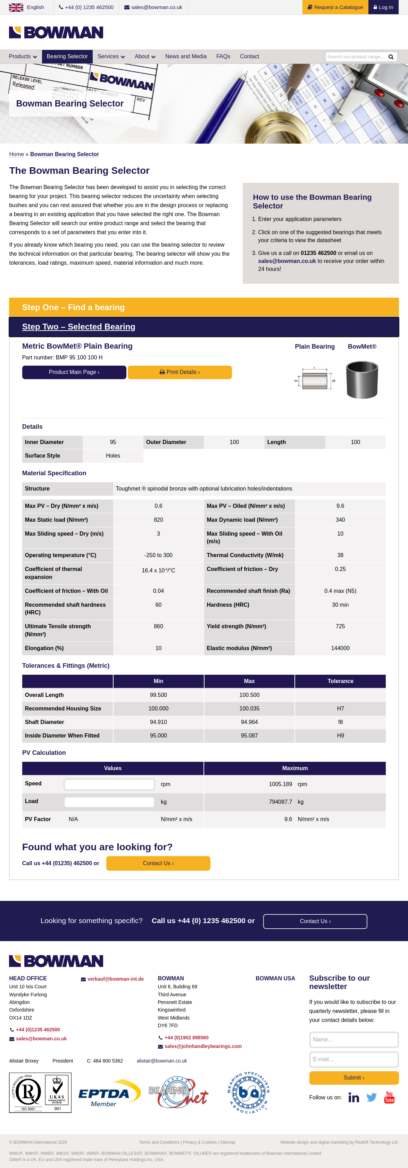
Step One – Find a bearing (73, 307)
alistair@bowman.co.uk (162, 1061)
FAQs (223, 56)
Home (16, 154)
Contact (249, 56)
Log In (383, 7)
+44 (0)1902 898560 (183, 1037)
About (142, 56)
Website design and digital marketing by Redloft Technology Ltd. (340, 1142)
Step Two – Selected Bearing (78, 326)
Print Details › (180, 372)
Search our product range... (356, 56)
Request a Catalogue (335, 7)
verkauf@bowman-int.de (112, 979)
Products (20, 56)
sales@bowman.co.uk (287, 261)
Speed (33, 783)
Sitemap (227, 1142)
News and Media (186, 56)
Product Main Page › (74, 372)
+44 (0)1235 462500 (34, 1029)
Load (31, 801)
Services (108, 56)
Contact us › (158, 863)
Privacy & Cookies (200, 1142)
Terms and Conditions (159, 1142)
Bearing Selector (67, 56)
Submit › (354, 1078)
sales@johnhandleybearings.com (200, 1046)
